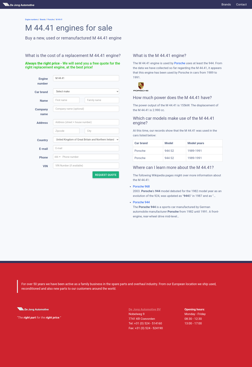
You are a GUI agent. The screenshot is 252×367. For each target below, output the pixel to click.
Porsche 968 (141, 186)
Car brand (41, 92)
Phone (43, 157)
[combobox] (57, 157)
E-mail (43, 149)
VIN (45, 166)
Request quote (105, 175)
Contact (241, 4)
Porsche (179, 63)
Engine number (43, 81)
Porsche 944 (141, 202)
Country (42, 140)
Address (42, 123)
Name (44, 100)
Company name (41, 112)
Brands (226, 4)
